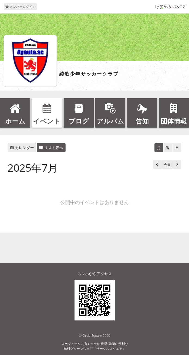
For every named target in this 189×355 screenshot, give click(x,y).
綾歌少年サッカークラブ (89, 74)
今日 (167, 164)
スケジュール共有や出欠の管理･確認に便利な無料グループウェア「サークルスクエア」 (94, 346)
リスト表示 (51, 147)
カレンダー (22, 147)
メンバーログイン (20, 6)
